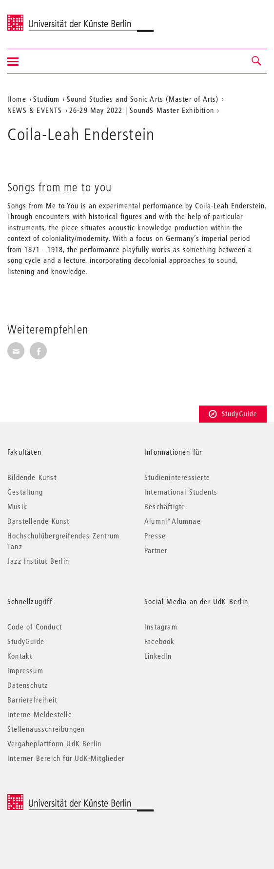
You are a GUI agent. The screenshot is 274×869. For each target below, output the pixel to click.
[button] (257, 61)
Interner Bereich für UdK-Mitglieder (65, 758)
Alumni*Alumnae (172, 521)
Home (16, 99)
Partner (155, 550)
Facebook (159, 641)
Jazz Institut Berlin (38, 561)
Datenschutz (27, 685)
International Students (180, 492)
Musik (17, 506)
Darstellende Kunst (38, 521)
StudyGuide (233, 413)
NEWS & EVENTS (34, 110)
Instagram (160, 626)
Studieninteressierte (177, 477)
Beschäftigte (164, 506)
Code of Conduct (34, 626)
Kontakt (19, 656)
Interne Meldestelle (39, 714)
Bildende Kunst (32, 477)
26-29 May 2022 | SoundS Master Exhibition (141, 110)
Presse (155, 535)
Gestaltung (25, 492)
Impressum (25, 670)
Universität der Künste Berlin (45, 18)
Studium (46, 99)
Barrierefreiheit (32, 699)
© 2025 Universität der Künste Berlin (58, 799)
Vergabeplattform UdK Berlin (54, 743)
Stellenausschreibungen (46, 729)
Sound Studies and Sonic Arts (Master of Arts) (143, 99)
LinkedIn (158, 656)
